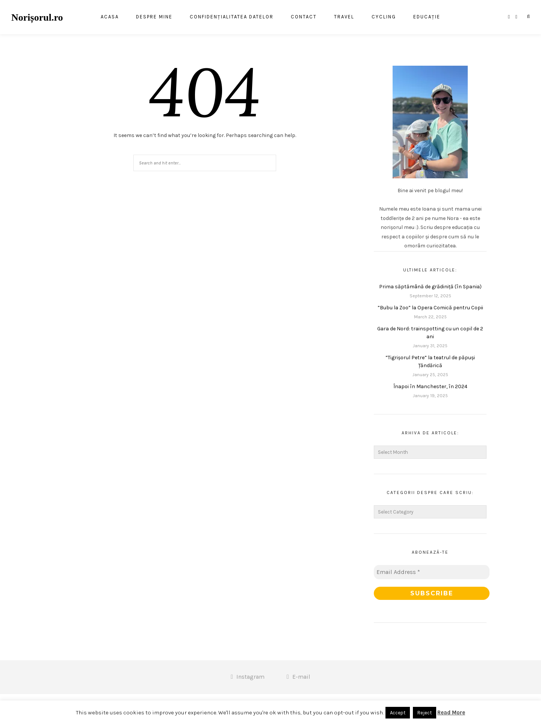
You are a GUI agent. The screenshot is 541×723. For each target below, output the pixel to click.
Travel (344, 17)
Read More (451, 712)
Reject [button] (424, 712)
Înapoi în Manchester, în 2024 (430, 386)
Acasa (110, 17)
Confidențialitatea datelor (232, 17)
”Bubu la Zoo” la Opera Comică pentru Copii (430, 307)
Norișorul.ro (37, 17)
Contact (304, 17)
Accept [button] (397, 712)
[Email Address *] (432, 572)
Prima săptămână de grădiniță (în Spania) (430, 286)
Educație (426, 17)
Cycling (384, 17)
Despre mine (154, 17)
